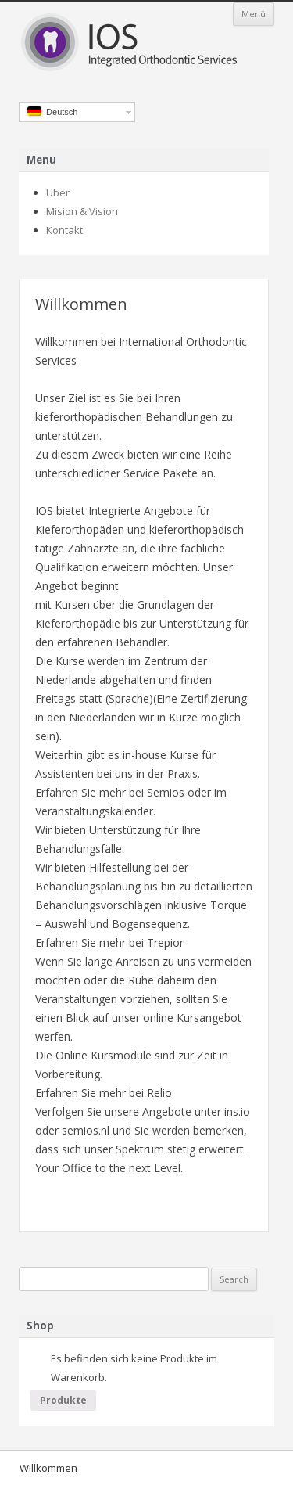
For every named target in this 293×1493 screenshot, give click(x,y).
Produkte (63, 1400)
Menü (253, 14)
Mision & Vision (82, 211)
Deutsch (52, 111)
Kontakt (64, 230)
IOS (146, 44)
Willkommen (48, 1468)
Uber (58, 192)
